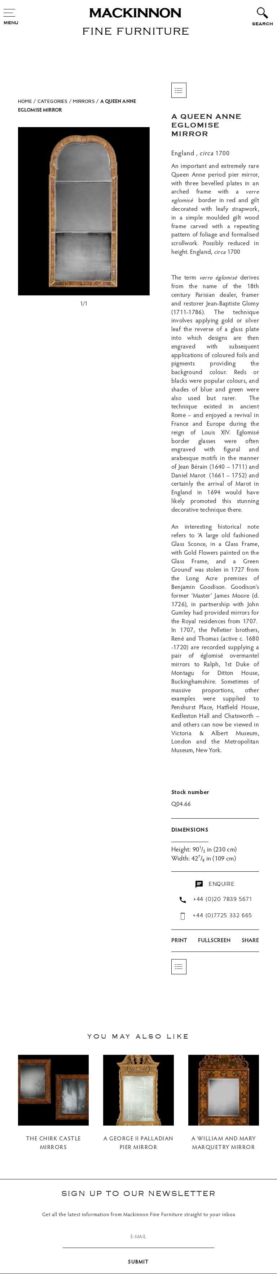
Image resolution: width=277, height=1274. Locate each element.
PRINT (179, 941)
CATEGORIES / (54, 101)
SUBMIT (138, 1262)
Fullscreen (214, 941)
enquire (214, 884)
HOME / (27, 101)
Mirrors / (85, 101)
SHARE (250, 941)
